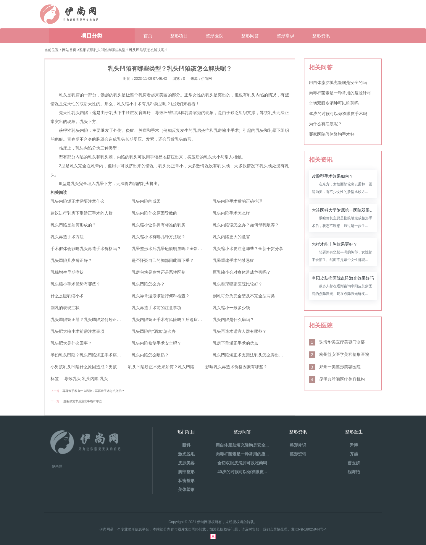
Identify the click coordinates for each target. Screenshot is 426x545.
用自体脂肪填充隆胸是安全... (242, 445)
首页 (147, 35)
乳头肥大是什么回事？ (71, 343)
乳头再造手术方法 (67, 236)
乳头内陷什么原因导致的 (154, 213)
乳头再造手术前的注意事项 (156, 307)
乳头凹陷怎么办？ (148, 284)
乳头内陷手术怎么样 (231, 213)
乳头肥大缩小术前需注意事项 (77, 331)
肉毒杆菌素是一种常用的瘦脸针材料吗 (343, 92)
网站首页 (69, 50)
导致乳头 (72, 378)
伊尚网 (57, 466)
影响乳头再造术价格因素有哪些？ (236, 366)
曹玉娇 (354, 462)
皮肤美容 (186, 462)
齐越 (354, 454)
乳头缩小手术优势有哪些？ (75, 284)
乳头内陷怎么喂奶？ (150, 355)
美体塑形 (186, 489)
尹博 (354, 445)
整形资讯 (321, 35)
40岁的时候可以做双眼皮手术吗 (338, 113)
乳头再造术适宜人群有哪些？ (240, 331)
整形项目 (179, 35)
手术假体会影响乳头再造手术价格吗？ (86, 248)
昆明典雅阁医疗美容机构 (337, 379)
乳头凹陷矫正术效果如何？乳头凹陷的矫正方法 (171, 366)
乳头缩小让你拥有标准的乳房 (158, 225)
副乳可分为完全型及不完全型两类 (244, 295)
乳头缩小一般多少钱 (231, 307)
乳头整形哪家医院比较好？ (237, 284)
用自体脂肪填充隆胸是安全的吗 (338, 82)
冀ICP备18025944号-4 (309, 529)
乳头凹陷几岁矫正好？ (71, 260)
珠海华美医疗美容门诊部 (337, 342)
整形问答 (250, 35)
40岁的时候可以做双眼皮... (242, 471)
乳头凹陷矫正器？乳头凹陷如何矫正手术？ (90, 319)
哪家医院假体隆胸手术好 (331, 134)
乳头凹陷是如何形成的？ (73, 225)
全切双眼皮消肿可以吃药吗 (334, 103)
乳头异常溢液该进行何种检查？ (161, 295)
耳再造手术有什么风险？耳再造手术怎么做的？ (93, 390)
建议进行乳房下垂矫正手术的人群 (82, 213)
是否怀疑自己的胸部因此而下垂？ (163, 260)
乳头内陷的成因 (146, 201)
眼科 (186, 445)
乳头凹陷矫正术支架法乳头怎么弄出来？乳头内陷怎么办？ (266, 355)
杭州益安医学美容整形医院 (339, 354)
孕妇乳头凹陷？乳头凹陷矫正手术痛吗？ (88, 355)
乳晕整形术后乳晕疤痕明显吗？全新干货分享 (173, 248)
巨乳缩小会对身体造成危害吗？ (242, 272)
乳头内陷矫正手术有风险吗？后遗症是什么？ (173, 319)
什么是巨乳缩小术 (67, 295)
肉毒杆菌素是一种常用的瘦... (242, 454)
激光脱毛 (186, 454)
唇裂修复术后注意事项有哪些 (82, 401)
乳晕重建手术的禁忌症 (233, 260)
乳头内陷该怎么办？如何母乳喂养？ (246, 225)
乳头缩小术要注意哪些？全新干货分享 (248, 248)
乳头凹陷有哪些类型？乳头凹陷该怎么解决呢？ (130, 50)
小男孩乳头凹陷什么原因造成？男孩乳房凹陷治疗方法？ (102, 366)
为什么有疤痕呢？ (325, 123)
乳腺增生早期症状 (67, 272)
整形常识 (285, 35)
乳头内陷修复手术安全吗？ (156, 343)
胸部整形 (186, 471)
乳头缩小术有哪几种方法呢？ (158, 236)
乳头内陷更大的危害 (231, 236)
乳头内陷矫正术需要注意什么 (77, 201)
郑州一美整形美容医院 (335, 366)
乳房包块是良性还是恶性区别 (158, 272)
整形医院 (214, 35)
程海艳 (354, 471)
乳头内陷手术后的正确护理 (237, 201)
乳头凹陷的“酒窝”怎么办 (154, 331)
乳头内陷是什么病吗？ (233, 319)
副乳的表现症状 (65, 307)
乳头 (104, 378)
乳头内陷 (90, 378)
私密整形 (186, 480)
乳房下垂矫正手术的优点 (235, 343)
